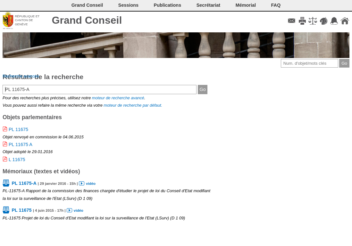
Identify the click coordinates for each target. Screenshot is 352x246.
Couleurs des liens (323, 21)
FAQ (276, 5)
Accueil (344, 21)
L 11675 (17, 159)
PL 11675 (18, 129)
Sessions (128, 5)
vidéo (91, 183)
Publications (167, 5)
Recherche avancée (21, 76)
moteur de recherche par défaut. (133, 105)
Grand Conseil (87, 20)
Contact (291, 21)
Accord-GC (334, 21)
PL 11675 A (20, 144)
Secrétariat (208, 5)
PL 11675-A (24, 183)
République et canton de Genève (27, 20)
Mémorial (246, 5)
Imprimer (302, 21)
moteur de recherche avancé (118, 97)
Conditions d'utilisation (312, 21)
